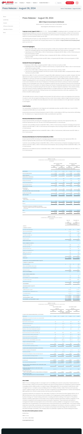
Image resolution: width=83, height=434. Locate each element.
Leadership (5, 20)
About (4, 16)
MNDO (55, 31)
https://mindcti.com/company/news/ (70, 40)
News (4, 32)
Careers (5, 23)
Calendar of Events (7, 29)
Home (62, 8)
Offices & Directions (8, 26)
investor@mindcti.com (28, 420)
